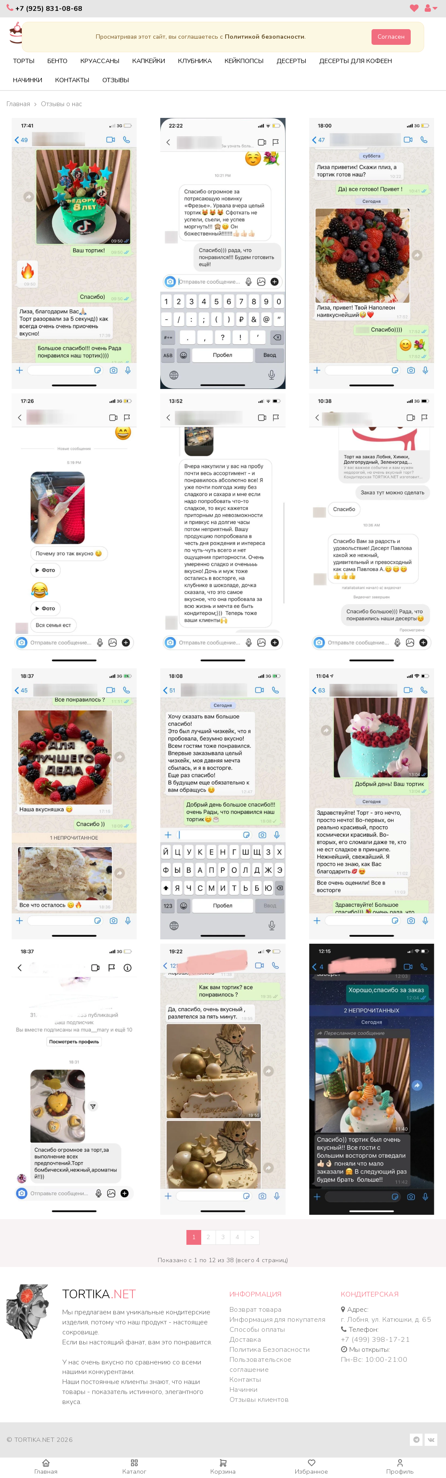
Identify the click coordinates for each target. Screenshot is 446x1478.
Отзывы (115, 80)
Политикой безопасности (264, 37)
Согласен (391, 37)
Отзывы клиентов (259, 1399)
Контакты (72, 80)
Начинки (27, 80)
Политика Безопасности (270, 1349)
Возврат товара (256, 1309)
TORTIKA (99, 1295)
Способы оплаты (257, 1329)
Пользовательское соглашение (260, 1364)
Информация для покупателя (277, 1319)
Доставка (245, 1339)
